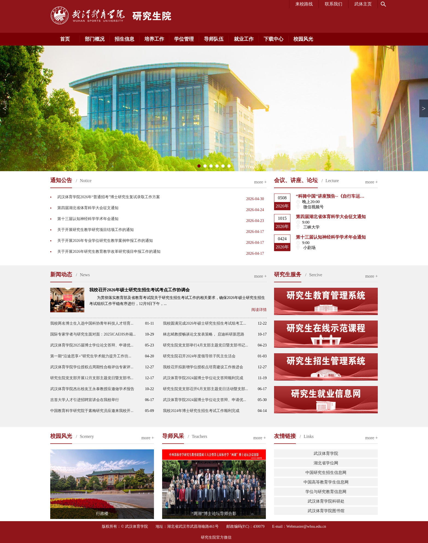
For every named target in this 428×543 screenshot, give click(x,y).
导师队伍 (214, 39)
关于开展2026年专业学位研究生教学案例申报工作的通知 (105, 241)
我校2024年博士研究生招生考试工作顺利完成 (201, 411)
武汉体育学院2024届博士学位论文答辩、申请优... (204, 400)
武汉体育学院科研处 (326, 501)
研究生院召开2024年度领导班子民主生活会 (199, 356)
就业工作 (244, 39)
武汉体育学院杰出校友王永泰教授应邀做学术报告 (92, 389)
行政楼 (102, 513)
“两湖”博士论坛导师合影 (214, 513)
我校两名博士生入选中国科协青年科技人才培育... (91, 323)
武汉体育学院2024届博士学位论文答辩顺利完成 (203, 378)
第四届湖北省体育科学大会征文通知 (87, 208)
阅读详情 (259, 310)
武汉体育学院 (326, 453)
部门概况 (95, 39)
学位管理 (184, 39)
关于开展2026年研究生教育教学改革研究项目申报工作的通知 (108, 252)
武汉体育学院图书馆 (326, 511)
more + (260, 182)
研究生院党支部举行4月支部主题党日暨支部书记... (205, 345)
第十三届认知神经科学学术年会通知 (87, 219)
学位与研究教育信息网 (325, 491)
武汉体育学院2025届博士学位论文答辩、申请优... (91, 345)
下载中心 (273, 39)
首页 (65, 39)
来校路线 (304, 4)
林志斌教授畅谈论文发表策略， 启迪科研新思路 (203, 334)
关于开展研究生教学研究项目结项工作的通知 (95, 230)
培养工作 (154, 39)
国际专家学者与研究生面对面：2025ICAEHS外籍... (93, 334)
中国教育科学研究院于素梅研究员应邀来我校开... (91, 411)
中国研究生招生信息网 (325, 472)
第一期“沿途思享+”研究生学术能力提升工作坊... (90, 356)
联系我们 (333, 4)
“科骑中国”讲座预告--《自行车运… (330, 196)
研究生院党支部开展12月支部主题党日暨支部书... (91, 378)
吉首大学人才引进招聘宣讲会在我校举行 (84, 400)
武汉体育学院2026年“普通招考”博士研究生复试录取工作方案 (108, 197)
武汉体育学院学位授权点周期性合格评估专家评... (91, 367)
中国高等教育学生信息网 (326, 482)
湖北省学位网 (326, 463)
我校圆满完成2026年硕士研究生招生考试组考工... (204, 323)
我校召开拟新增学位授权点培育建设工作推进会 (203, 367)
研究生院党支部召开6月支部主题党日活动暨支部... (205, 389)
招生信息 (124, 39)
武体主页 (363, 4)
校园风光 (303, 39)
